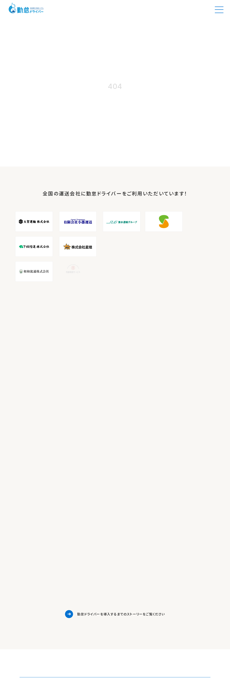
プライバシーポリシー (102, 599)
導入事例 (94, 569)
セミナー (94, 587)
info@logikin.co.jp (30, 610)
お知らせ (94, 575)
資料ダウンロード (100, 581)
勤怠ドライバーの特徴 (103, 562)
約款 (91, 605)
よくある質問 (96, 611)
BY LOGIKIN (99, 619)
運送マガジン (97, 593)
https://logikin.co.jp (31, 616)
